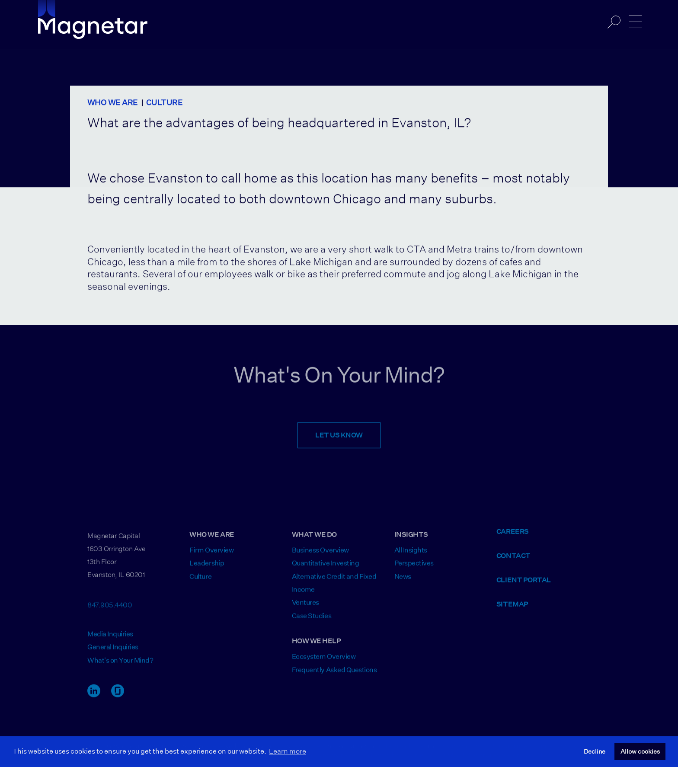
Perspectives (414, 569)
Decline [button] (594, 751)
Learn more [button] (287, 751)
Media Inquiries (110, 639)
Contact (513, 561)
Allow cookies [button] (640, 751)
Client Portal (523, 585)
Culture (164, 103)
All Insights (410, 555)
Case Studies (311, 621)
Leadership (206, 569)
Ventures (305, 608)
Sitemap (512, 609)
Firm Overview (211, 555)
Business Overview (320, 555)
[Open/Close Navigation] (635, 22)
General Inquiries (112, 653)
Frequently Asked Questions (334, 675)
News (402, 582)
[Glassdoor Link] (117, 700)
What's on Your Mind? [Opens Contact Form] (120, 666)
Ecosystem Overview (323, 662)
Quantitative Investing (325, 569)
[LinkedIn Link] (93, 700)
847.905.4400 (109, 609)
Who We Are (112, 103)
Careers (512, 537)
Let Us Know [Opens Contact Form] (339, 441)
